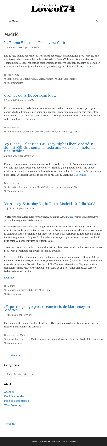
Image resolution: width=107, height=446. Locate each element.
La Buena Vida (27, 79)
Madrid (40, 79)
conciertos (13, 75)
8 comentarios (15, 294)
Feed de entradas (14, 396)
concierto (25, 339)
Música (11, 286)
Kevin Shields (14, 187)
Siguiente (17, 355)
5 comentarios (15, 343)
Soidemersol (70, 79)
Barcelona (13, 79)
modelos (52, 339)
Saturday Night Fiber (68, 131)
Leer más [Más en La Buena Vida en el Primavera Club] (89, 66)
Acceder (9, 392)
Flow (72, 217)
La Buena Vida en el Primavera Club (34, 43)
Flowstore (29, 131)
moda (43, 339)
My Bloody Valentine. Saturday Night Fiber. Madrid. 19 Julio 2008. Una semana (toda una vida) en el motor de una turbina (50, 147)
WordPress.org (13, 405)
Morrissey (50, 131)
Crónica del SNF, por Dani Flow (30, 95)
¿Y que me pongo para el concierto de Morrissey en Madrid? (47, 308)
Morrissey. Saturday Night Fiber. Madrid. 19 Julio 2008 (49, 204)
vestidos (98, 339)
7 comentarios (15, 191)
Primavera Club (54, 79)
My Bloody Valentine (44, 187)
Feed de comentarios (16, 401)
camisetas (12, 339)
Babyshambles (15, 131)
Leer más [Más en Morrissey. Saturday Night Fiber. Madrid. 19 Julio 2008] (9, 278)
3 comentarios (15, 83)
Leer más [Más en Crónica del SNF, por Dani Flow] (30, 119)
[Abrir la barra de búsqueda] (97, 21)
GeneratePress (70, 441)
